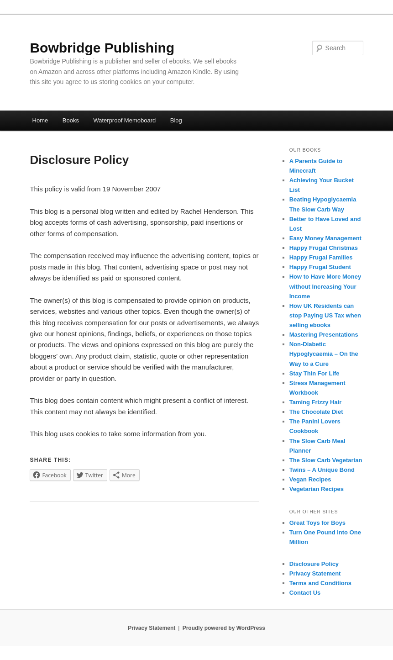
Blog (176, 120)
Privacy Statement (315, 573)
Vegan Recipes (310, 479)
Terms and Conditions (320, 583)
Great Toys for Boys (317, 522)
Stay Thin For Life (314, 373)
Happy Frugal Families (321, 257)
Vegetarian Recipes (316, 489)
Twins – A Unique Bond (322, 469)
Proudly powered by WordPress (224, 628)
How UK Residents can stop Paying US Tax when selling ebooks (325, 315)
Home (40, 120)
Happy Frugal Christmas (323, 247)
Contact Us (305, 592)
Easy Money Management (325, 238)
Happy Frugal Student (320, 267)
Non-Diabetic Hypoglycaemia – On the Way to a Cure (323, 354)
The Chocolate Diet (316, 411)
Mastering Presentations (323, 334)
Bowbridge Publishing (102, 47)
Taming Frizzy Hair (315, 402)
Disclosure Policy (314, 563)
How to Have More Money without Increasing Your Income (325, 286)
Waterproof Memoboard (124, 120)
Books (71, 120)
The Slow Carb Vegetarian (325, 460)
